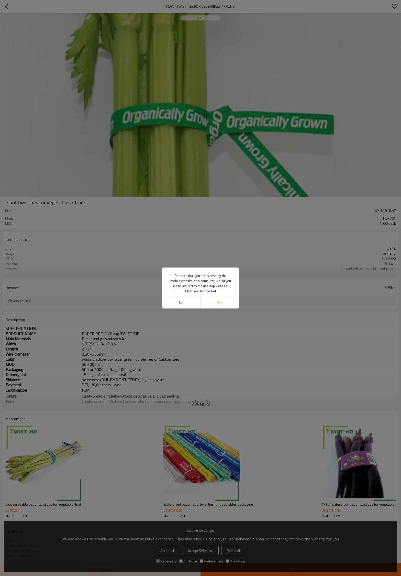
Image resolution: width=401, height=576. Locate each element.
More (388, 287)
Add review (22, 301)
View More (200, 272)
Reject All (234, 550)
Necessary (166, 561)
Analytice (188, 561)
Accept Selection (200, 550)
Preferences (211, 561)
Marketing (235, 561)
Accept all (167, 550)
